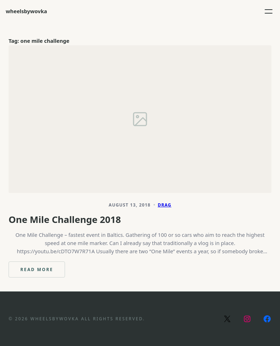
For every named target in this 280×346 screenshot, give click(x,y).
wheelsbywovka (26, 11)
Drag (164, 205)
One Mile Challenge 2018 (65, 219)
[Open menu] (268, 11)
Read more (42, 272)
